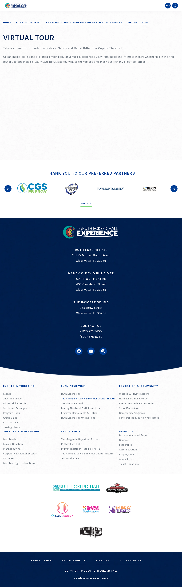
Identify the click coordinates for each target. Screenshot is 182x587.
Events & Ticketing (19, 385)
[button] (8, 189)
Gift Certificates (12, 422)
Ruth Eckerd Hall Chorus (133, 398)
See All (86, 203)
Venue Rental (72, 431)
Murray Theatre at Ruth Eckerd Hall (81, 408)
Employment (126, 454)
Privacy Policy (74, 560)
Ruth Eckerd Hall (71, 393)
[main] (91, 80)
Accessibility (131, 560)
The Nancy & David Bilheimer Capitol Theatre (87, 453)
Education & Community (138, 385)
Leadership (125, 444)
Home (7, 22)
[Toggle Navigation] (168, 5)
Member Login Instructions (19, 463)
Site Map (103, 560)
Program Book (11, 412)
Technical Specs (70, 458)
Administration (128, 449)
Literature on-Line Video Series (137, 403)
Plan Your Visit (28, 22)
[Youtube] (91, 351)
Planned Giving (12, 448)
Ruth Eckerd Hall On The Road (78, 417)
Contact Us (125, 459)
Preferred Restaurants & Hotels (79, 412)
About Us (126, 431)
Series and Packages (15, 408)
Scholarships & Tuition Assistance (139, 417)
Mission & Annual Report (134, 435)
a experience (91, 578)
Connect (124, 439)
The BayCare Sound (72, 403)
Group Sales (10, 417)
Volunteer (8, 458)
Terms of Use (41, 560)
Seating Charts (11, 427)
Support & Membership (21, 431)
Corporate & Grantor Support (20, 453)
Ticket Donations (129, 463)
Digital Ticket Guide (14, 403)
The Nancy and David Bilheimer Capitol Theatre (84, 22)
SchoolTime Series (129, 408)
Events (7, 393)
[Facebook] (79, 351)
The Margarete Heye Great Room (79, 439)
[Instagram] (103, 351)
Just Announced (12, 398)
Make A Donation (13, 443)
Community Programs (132, 412)
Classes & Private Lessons (134, 393)
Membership (10, 439)
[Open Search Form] (175, 5)
